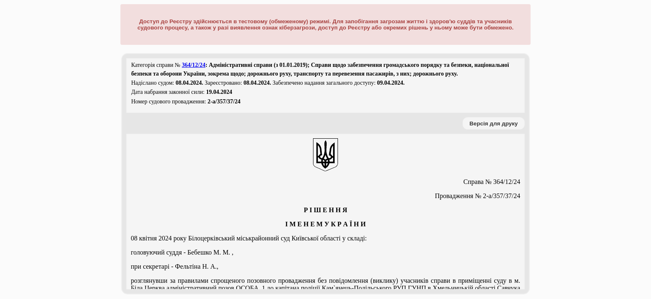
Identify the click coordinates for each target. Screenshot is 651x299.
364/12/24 (194, 65)
